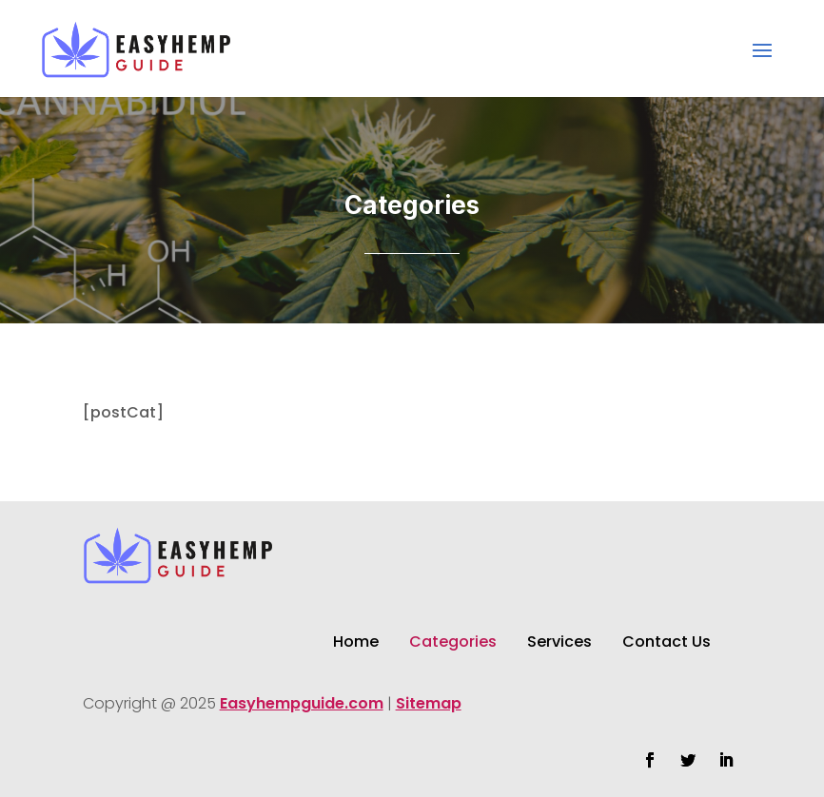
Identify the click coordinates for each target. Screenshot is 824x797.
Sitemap (428, 703)
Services (559, 643)
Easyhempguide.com (301, 703)
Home (356, 643)
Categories (453, 643)
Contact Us (666, 643)
